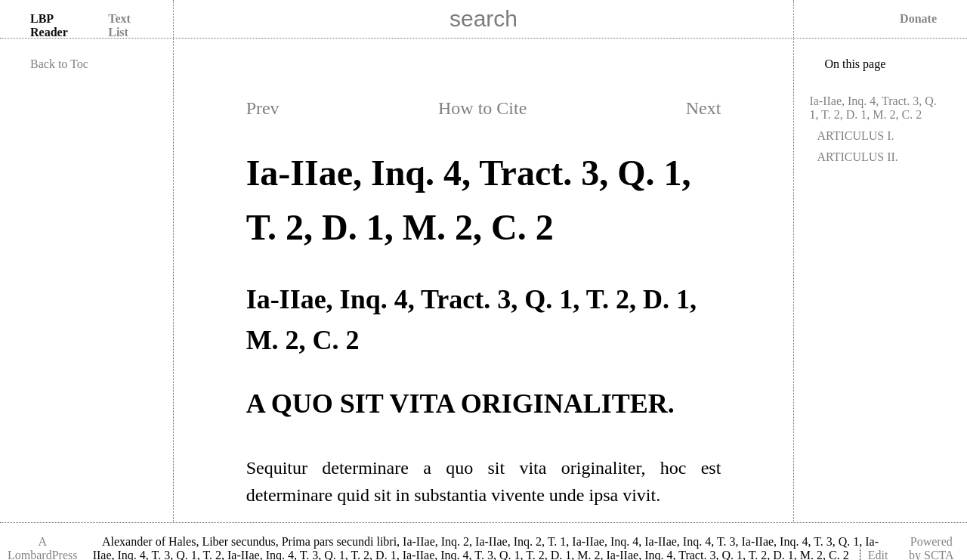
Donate (918, 18)
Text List (119, 25)
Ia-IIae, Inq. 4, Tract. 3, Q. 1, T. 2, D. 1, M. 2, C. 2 (872, 107)
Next (703, 108)
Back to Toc (59, 63)
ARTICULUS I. (855, 135)
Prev (263, 108)
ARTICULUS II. (857, 156)
